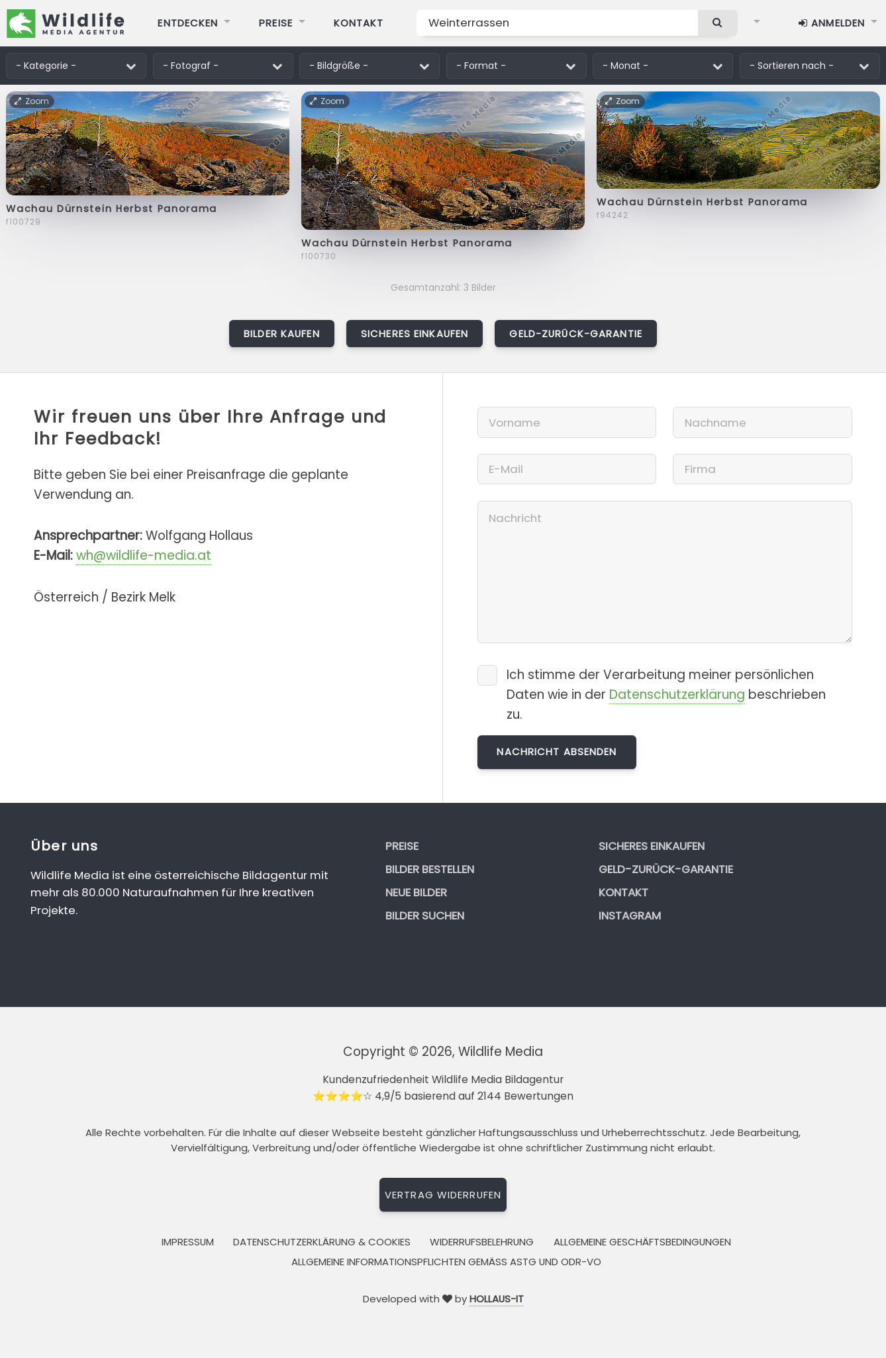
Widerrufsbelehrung (482, 1242)
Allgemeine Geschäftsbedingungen (642, 1242)
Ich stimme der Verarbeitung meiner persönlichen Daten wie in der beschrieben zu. (666, 694)
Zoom (32, 101)
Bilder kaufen (282, 333)
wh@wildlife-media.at (143, 555)
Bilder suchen (424, 915)
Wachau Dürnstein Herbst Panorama (111, 208)
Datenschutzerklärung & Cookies (322, 1242)
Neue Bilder (416, 892)
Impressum (188, 1242)
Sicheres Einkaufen (414, 333)
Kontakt (623, 892)
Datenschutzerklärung (677, 695)
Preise (401, 846)
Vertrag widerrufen (443, 1195)
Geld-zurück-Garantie (575, 333)
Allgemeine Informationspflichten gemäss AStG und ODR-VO (446, 1262)
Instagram (630, 915)
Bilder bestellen (429, 869)
